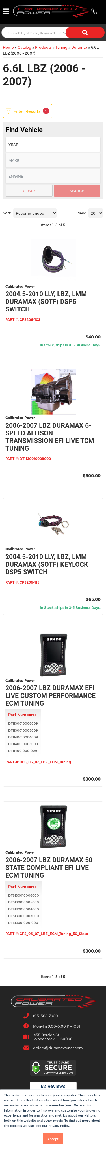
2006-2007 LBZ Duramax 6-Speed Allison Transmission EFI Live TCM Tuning (49, 437)
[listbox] (53, 144)
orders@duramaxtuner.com (58, 1048)
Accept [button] (53, 1138)
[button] (53, 32)
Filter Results (27, 111)
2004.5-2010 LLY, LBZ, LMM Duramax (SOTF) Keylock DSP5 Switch (46, 564)
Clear (29, 190)
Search (77, 190)
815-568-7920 (45, 1015)
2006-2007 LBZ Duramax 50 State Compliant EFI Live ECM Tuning (48, 867)
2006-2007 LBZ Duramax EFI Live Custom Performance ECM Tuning (50, 695)
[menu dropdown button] (6, 11)
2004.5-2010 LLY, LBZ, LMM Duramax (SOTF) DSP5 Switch (46, 301)
